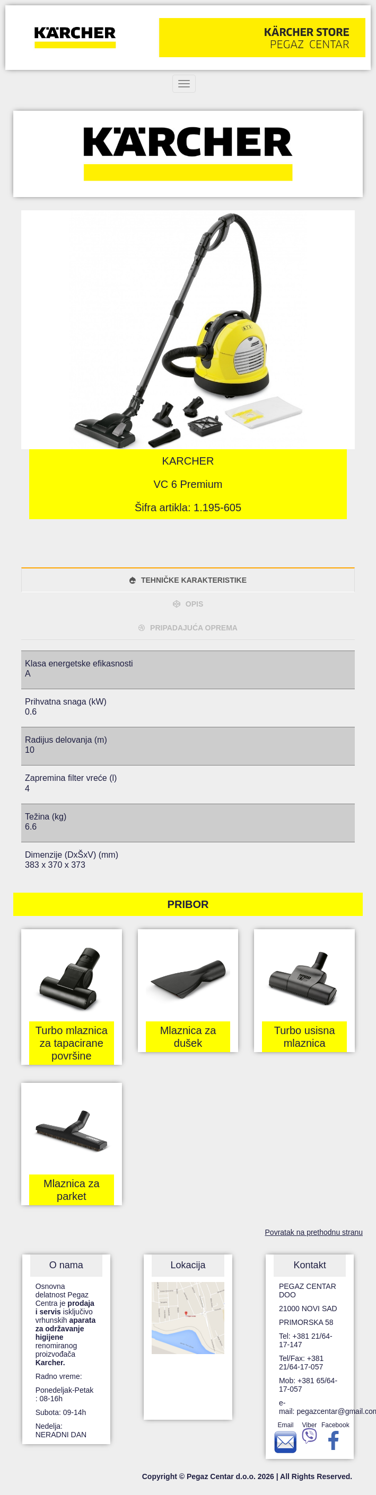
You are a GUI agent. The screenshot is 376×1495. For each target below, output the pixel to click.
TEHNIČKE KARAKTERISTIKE (194, 580)
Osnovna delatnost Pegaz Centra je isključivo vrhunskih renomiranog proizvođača (66, 1324)
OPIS (194, 604)
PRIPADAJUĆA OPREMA (194, 628)
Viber (309, 1434)
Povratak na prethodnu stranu (314, 1232)
